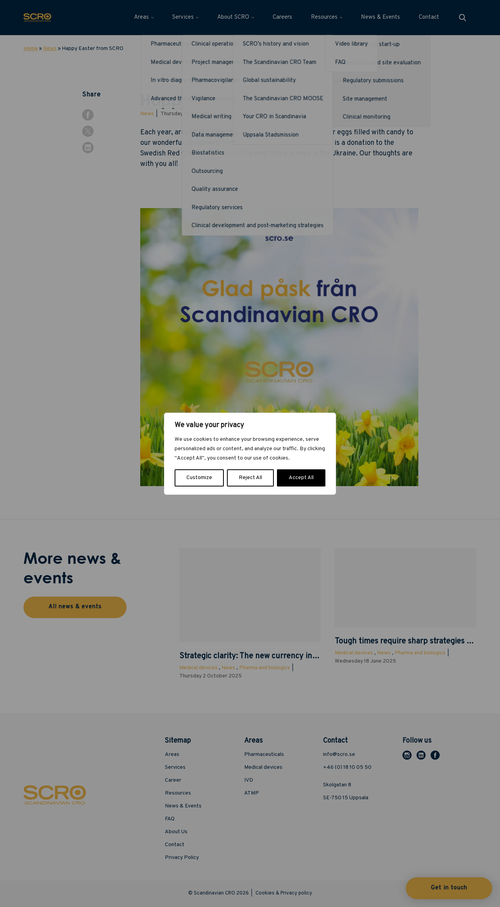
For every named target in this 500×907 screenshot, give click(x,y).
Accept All (301, 477)
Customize (199, 477)
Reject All (250, 477)
